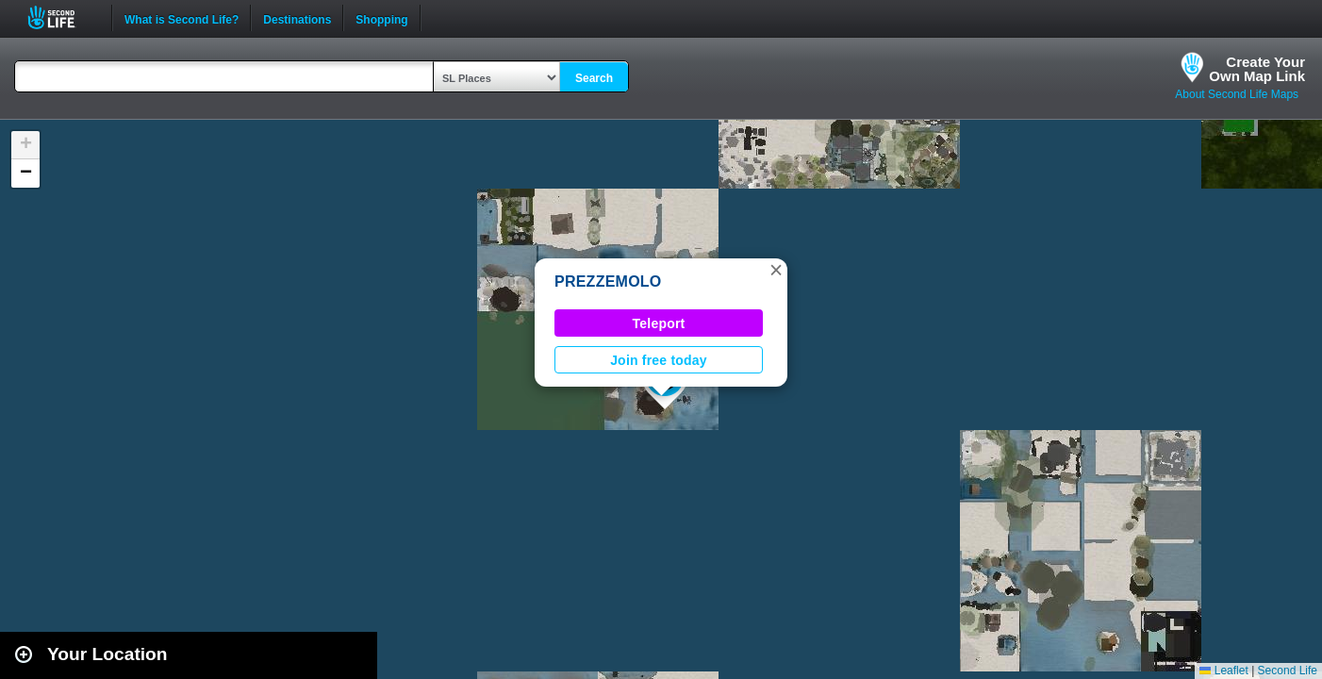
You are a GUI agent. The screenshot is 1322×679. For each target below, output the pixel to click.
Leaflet (1223, 670)
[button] (776, 269)
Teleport (659, 323)
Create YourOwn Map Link (1257, 69)
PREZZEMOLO (608, 281)
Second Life (61, 17)
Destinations (297, 18)
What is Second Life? (181, 18)
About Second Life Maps (1236, 94)
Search (594, 78)
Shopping (381, 18)
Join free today (658, 360)
